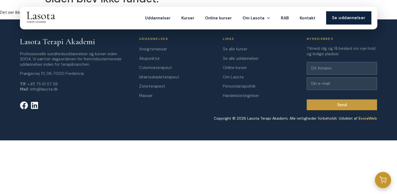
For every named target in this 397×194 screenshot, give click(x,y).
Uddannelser (158, 18)
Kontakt (307, 18)
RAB (285, 18)
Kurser (187, 18)
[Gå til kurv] (383, 180)
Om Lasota (256, 18)
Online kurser (218, 18)
